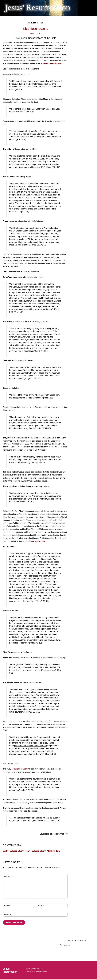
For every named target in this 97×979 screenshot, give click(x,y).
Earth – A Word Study (13, 851)
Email (41, 906)
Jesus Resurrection (34, 968)
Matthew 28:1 (53, 851)
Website (7, 914)
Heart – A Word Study (35, 851)
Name (7, 906)
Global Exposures (41, 971)
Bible (32, 33)
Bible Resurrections (35, 28)
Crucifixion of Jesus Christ (52, 834)
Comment (8, 876)
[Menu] (91, 3)
